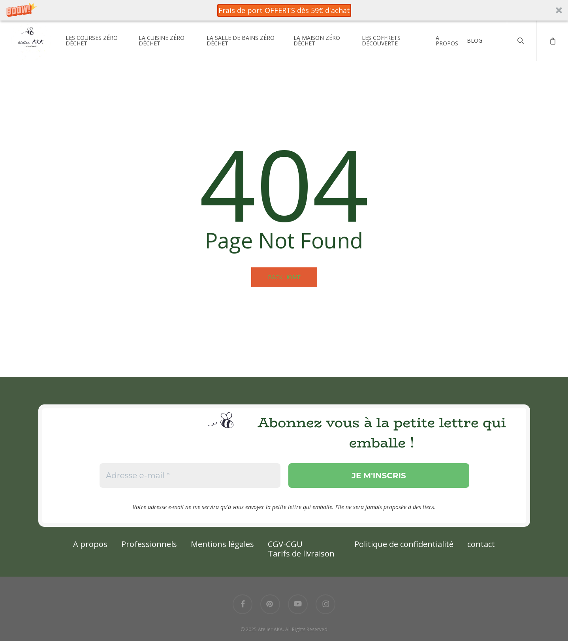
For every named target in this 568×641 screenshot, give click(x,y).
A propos (90, 544)
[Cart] (552, 45)
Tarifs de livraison (301, 554)
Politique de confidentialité (403, 544)
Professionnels (149, 544)
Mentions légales (222, 544)
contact (481, 544)
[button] (284, 10)
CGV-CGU (285, 544)
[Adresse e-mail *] (189, 475)
